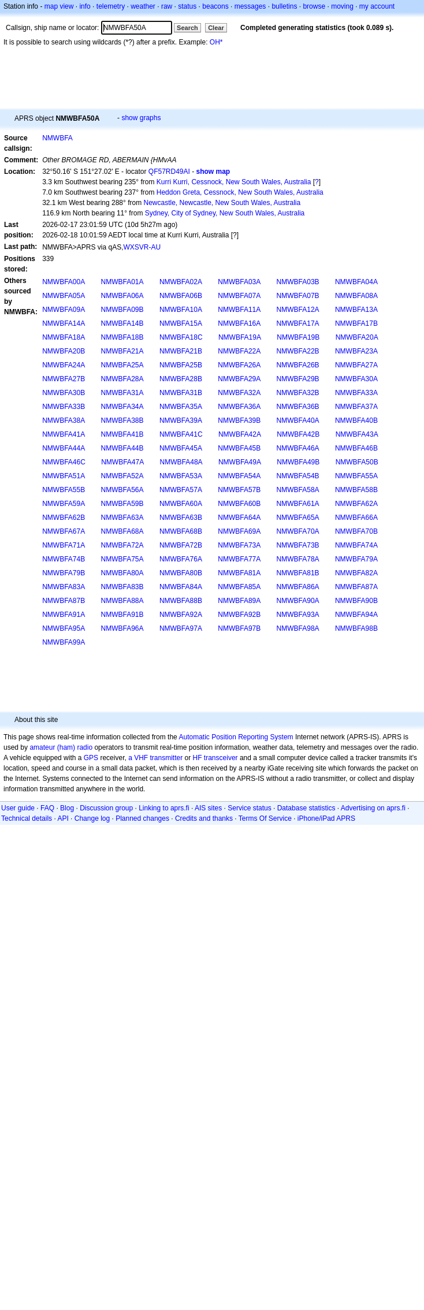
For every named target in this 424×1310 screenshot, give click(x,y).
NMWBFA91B (122, 615)
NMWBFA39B (239, 420)
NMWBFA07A (239, 296)
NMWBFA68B (180, 531)
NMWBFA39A (180, 420)
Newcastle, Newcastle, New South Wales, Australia (221, 203)
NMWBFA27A (356, 365)
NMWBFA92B (239, 615)
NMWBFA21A (122, 351)
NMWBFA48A (181, 462)
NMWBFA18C (181, 337)
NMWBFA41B (122, 434)
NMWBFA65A (298, 517)
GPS (91, 758)
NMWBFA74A (356, 545)
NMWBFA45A (180, 448)
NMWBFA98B (356, 628)
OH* (216, 42)
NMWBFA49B (298, 462)
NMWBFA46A (298, 448)
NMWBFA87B (63, 601)
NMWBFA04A (356, 282)
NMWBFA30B (63, 393)
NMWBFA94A (356, 615)
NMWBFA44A (63, 448)
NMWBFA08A (356, 296)
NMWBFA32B (298, 393)
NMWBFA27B (63, 379)
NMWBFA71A (63, 545)
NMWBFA (57, 138)
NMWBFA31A (122, 393)
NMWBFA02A (180, 282)
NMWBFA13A (356, 310)
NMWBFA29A (239, 379)
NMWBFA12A (298, 310)
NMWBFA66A (356, 517)
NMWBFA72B (180, 545)
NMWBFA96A (122, 628)
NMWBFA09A (63, 310)
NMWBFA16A (239, 323)
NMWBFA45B (239, 448)
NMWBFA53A (180, 476)
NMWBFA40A (298, 420)
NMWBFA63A (122, 517)
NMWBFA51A (63, 476)
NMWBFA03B (298, 282)
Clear (216, 27)
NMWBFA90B (356, 601)
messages (250, 6)
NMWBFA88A (122, 601)
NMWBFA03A (239, 282)
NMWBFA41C (181, 434)
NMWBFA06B (180, 296)
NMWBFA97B (239, 628)
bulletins (284, 6)
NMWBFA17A (298, 323)
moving (342, 6)
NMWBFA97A (180, 628)
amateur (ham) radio (60, 747)
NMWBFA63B (180, 517)
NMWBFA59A (63, 504)
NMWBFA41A (63, 434)
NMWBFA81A (239, 573)
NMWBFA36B (298, 407)
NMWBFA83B (122, 587)
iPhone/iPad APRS (326, 818)
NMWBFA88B (180, 601)
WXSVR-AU (142, 247)
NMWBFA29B (298, 379)
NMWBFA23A (356, 351)
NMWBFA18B (122, 337)
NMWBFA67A (63, 531)
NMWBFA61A (298, 504)
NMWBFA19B (298, 337)
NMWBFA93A (298, 615)
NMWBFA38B (122, 420)
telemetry (110, 6)
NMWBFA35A (180, 407)
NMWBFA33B (63, 407)
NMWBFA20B (63, 351)
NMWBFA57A (180, 490)
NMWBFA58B (356, 490)
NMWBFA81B (298, 573)
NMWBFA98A (298, 628)
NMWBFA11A (239, 310)
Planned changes (142, 818)
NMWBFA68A (122, 531)
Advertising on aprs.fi (373, 808)
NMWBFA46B (356, 448)
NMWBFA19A (239, 337)
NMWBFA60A (180, 504)
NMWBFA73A (239, 545)
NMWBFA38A (63, 420)
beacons (215, 6)
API (62, 818)
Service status (249, 808)
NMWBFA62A (356, 504)
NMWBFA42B (298, 434)
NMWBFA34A (122, 407)
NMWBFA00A (63, 282)
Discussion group (106, 808)
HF (197, 758)
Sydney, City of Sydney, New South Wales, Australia (225, 213)
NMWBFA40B (356, 420)
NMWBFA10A (180, 310)
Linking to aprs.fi (164, 808)
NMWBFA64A (239, 517)
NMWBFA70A (298, 531)
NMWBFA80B (180, 573)
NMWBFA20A (357, 337)
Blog (67, 808)
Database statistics (306, 808)
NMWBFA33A (356, 393)
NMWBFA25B (180, 365)
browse (314, 6)
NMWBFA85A (239, 587)
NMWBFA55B (63, 490)
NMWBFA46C (63, 462)
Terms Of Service (265, 818)
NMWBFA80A (122, 573)
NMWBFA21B (180, 351)
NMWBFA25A (122, 365)
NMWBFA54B (298, 476)
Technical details (26, 818)
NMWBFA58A (298, 490)
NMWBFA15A (180, 323)
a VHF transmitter (155, 758)
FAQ (47, 808)
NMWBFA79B (63, 573)
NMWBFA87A (356, 587)
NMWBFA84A (180, 587)
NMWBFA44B (122, 448)
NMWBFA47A (122, 462)
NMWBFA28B (180, 379)
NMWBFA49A (239, 462)
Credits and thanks (204, 818)
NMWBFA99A (63, 642)
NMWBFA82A (356, 573)
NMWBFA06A (122, 296)
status (187, 6)
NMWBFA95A (63, 628)
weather (143, 6)
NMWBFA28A (122, 379)
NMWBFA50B (357, 462)
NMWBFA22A (239, 351)
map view (59, 6)
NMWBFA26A (239, 365)
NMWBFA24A (63, 365)
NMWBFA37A (356, 407)
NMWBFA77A (239, 559)
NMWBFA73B (298, 545)
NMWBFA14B (122, 323)
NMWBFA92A (180, 615)
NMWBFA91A (63, 615)
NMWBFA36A (239, 407)
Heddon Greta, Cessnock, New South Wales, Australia (240, 192)
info (84, 6)
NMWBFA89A (239, 601)
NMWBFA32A (239, 393)
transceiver (221, 758)
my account (377, 6)
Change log (92, 818)
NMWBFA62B (63, 517)
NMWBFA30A (356, 379)
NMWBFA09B (122, 310)
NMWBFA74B (63, 559)
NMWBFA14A (63, 323)
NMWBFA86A (298, 587)
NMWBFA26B (298, 365)
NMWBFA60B (239, 504)
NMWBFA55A (356, 476)
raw (166, 6)
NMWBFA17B (356, 323)
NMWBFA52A (122, 476)
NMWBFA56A (122, 490)
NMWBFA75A (122, 559)
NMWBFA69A (239, 531)
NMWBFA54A (239, 476)
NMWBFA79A (356, 559)
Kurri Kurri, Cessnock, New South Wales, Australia (234, 182)
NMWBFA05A (63, 296)
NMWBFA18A (63, 337)
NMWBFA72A (122, 545)
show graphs (141, 118)
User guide (18, 808)
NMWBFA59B (122, 504)
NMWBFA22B (298, 351)
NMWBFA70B (356, 531)
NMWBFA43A (357, 434)
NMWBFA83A (63, 587)
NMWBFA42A (239, 434)
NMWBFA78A (298, 559)
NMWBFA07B (298, 296)
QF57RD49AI (169, 172)
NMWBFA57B (239, 490)
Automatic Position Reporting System (235, 737)
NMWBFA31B (180, 393)
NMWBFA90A (298, 601)
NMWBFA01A (122, 282)
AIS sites (208, 808)
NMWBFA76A (180, 559)
